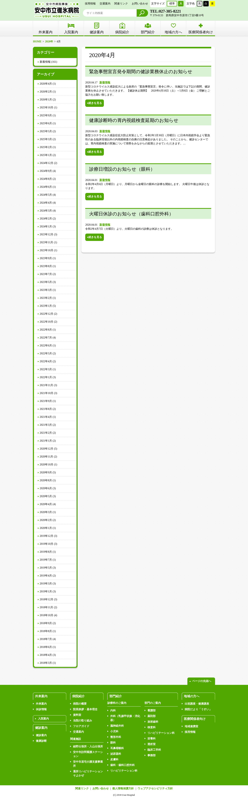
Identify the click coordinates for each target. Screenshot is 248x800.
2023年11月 (46, 242)
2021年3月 (46, 424)
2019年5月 (46, 567)
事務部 (151, 755)
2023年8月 (46, 266)
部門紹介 (148, 32)
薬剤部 (151, 716)
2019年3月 (46, 583)
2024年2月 (46, 218)
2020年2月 (46, 520)
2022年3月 (46, 369)
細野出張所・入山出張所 (88, 746)
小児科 (114, 731)
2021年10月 (46, 393)
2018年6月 (46, 647)
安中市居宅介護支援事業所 (88, 763)
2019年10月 (46, 543)
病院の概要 (80, 703)
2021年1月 (46, 440)
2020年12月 (46, 448)
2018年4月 (46, 655)
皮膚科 (114, 759)
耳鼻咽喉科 (117, 748)
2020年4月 (46, 504)
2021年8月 (46, 409)
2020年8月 (46, 480)
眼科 (113, 742)
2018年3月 (46, 662)
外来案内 (41, 703)
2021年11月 (46, 385)
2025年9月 (46, 115)
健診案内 (97, 32)
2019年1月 (46, 591)
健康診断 (41, 740)
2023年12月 (46, 234)
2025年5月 (46, 131)
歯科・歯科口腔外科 (122, 765)
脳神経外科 (117, 725)
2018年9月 (46, 623)
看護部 (151, 710)
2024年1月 (46, 226)
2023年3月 (46, 290)
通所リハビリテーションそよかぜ (88, 773)
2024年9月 (46, 171)
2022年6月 (46, 345)
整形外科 (115, 737)
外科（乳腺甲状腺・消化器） (125, 718)
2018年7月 (46, 639)
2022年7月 (46, 337)
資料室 (77, 714)
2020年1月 (46, 528)
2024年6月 (46, 186)
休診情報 (41, 709)
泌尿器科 (115, 753)
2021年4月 (46, 416)
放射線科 (152, 721)
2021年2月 (46, 432)
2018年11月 (46, 607)
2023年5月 (46, 282)
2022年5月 (46, 353)
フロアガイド (81, 726)
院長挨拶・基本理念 (85, 709)
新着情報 (104, 82)
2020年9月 (46, 472)
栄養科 (151, 738)
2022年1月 (46, 377)
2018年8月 (46, 631)
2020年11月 (46, 456)
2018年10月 (46, 615)
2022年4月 (46, 361)
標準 (172, 3)
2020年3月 (46, 512)
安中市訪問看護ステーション (88, 754)
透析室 (151, 744)
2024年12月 (46, 163)
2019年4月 (46, 575)
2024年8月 (46, 178)
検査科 (151, 727)
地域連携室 (191, 726)
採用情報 (90, 3)
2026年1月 (46, 99)
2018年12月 (46, 599)
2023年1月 (46, 305)
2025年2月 (46, 147)
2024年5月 (46, 194)
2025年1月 (46, 155)
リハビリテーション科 (123, 770)
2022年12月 (46, 313)
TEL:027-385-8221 (165, 11)
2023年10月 (46, 250)
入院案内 (71, 32)
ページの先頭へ (201, 681)
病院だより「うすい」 (198, 709)
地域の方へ (173, 32)
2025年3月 (46, 139)
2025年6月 (46, 123)
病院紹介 (122, 32)
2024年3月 (46, 210)
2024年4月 (46, 202)
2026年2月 (46, 91)
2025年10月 (46, 107)
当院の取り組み (82, 720)
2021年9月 (46, 401)
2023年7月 (46, 274)
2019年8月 (46, 551)
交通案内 (105, 3)
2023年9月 (46, 258)
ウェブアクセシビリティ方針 (155, 788)
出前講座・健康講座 (197, 703)
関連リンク (121, 3)
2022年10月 (46, 321)
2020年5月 (46, 496)
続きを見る (95, 103)
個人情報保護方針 (123, 788)
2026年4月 (46, 83)
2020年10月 (46, 464)
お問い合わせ (140, 3)
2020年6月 (46, 488)
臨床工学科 (154, 749)
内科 (113, 710)
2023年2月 (46, 297)
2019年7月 (46, 559)
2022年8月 (46, 329)
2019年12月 (46, 535)
